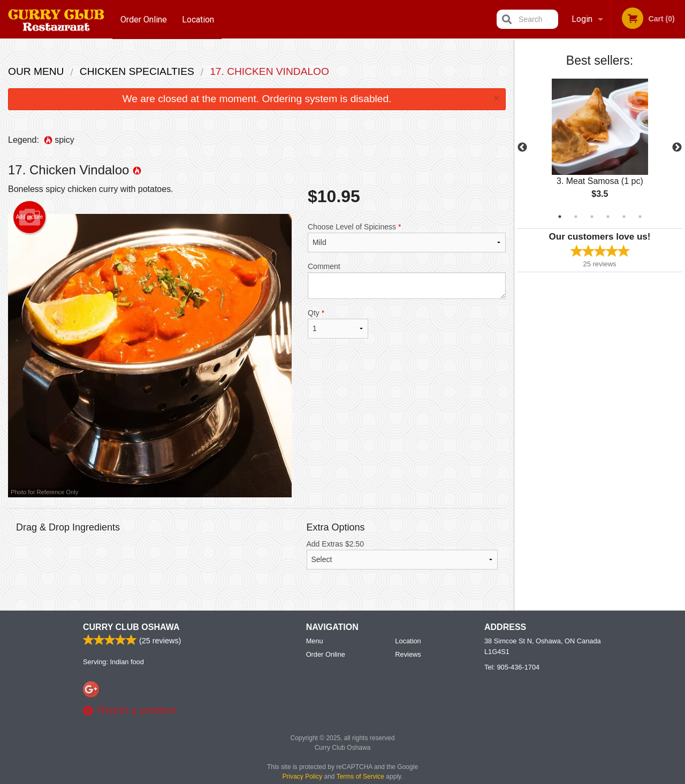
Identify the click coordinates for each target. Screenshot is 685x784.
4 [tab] (608, 216)
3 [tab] (592, 216)
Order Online (143, 19)
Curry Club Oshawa (131, 627)
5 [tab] (624, 216)
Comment (407, 280)
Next (677, 147)
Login (582, 19)
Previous (522, 147)
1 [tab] (559, 216)
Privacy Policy (303, 777)
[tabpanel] (600, 147)
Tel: (511, 668)
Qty (338, 324)
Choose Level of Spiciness (407, 237)
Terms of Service (360, 777)
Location (198, 19)
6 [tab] (640, 216)
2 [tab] (575, 216)
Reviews (408, 655)
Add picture (29, 217)
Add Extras (402, 555)
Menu (314, 641)
